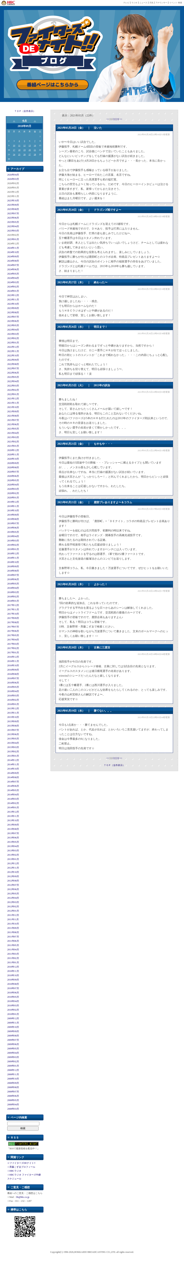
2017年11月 (13, 609)
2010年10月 (13, 975)
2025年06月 (13, 217)
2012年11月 (13, 867)
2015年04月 (13, 743)
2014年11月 (13, 764)
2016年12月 (13, 656)
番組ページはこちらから (52, 84)
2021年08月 (13, 415)
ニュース (143, 3)
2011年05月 (13, 945)
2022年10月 (13, 355)
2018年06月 (13, 579)
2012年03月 (13, 902)
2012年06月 (13, 889)
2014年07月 (13, 781)
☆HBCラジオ (14, 1170)
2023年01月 (13, 342)
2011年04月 (13, 949)
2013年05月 (13, 842)
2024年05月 (13, 273)
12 (24, 145)
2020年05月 (13, 480)
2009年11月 (13, 1022)
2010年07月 (13, 988)
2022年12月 (13, 347)
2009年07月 (13, 1040)
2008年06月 (13, 1096)
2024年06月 (13, 269)
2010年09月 (13, 979)
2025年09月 (13, 204)
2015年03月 (13, 747)
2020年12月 (13, 450)
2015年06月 (13, 734)
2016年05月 (13, 687)
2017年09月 (13, 618)
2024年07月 (13, 265)
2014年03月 (13, 799)
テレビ (126, 3)
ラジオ (134, 3)
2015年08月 (13, 725)
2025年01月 (13, 239)
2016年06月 (13, 682)
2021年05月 (13, 428)
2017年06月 (13, 631)
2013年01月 (13, 859)
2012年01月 (13, 910)
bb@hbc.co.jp (22, 1197)
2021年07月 (13, 420)
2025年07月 (13, 213)
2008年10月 (13, 1078)
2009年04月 (13, 1052)
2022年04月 (13, 381)
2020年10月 (13, 458)
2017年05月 (13, 635)
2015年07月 (13, 730)
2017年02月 (13, 648)
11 (19, 145)
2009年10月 (13, 1027)
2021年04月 (13, 433)
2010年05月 (13, 997)
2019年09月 (13, 514)
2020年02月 (13, 493)
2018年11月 (13, 557)
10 (14, 145)
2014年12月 (13, 760)
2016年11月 (13, 661)
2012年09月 (13, 876)
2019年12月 (13, 502)
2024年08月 (13, 260)
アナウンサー (161, 3)
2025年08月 (13, 209)
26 (24, 154)
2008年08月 (13, 1087)
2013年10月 (13, 820)
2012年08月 (13, 880)
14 (35, 145)
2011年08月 (13, 932)
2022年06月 (13, 372)
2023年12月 (13, 295)
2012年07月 (13, 885)
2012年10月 (13, 872)
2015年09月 (13, 721)
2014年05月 (13, 790)
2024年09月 (13, 256)
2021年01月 (13, 446)
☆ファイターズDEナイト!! (21, 1163)
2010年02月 (13, 1009)
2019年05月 (13, 532)
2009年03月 (13, 1057)
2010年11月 (13, 971)
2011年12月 (13, 915)
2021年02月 (13, 441)
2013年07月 (13, 833)
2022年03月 (13, 385)
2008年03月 (13, 1108)
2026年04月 (13, 174)
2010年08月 (13, 984)
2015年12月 (13, 708)
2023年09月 (13, 308)
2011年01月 (13, 962)
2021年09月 (13, 411)
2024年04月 (13, 278)
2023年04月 (13, 329)
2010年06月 (13, 992)
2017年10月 (13, 613)
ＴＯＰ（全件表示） (24, 111)
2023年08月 (13, 312)
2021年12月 (13, 398)
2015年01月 (13, 755)
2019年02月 (13, 545)
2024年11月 (13, 248)
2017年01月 (13, 652)
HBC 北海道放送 (8, 3)
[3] (118, 119)
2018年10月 (13, 562)
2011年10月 (13, 923)
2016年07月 (13, 678)
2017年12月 (13, 605)
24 (14, 154)
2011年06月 (13, 941)
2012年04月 (13, 898)
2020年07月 (13, 471)
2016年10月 (13, 665)
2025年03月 (13, 230)
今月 (24, 120)
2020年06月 (13, 476)
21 (35, 150)
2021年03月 (13, 437)
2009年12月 (13, 1018)
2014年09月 (13, 773)
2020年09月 (13, 463)
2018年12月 (13, 553)
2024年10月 (13, 252)
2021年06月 (13, 424)
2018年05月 (13, 583)
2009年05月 (13, 1048)
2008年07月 (13, 1091)
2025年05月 (13, 222)
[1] (111, 119)
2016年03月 (13, 695)
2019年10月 (13, 510)
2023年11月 (13, 299)
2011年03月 (13, 953)
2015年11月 (13, 712)
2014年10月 (13, 768)
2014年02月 (13, 803)
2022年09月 (13, 359)
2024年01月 (13, 291)
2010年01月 (13, 1014)
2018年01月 (13, 601)
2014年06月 (13, 786)
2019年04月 (13, 536)
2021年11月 (13, 402)
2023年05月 (13, 325)
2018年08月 (13, 570)
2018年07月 (13, 575)
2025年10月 (13, 200)
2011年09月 (13, 928)
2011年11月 (13, 919)
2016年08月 (13, 674)
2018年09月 (13, 566)
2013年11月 (13, 816)
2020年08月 (13, 467)
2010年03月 (13, 1005)
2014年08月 (13, 777)
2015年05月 (13, 738)
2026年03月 (13, 179)
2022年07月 (13, 368)
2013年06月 (13, 837)
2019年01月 (13, 549)
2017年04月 (13, 639)
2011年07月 (13, 936)
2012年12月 (13, 863)
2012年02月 (13, 906)
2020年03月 (13, 489)
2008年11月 (13, 1074)
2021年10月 (13, 407)
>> (121, 119)
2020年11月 (13, 454)
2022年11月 (13, 351)
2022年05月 (13, 377)
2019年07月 (13, 523)
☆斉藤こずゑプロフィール (21, 1167)
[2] (114, 119)
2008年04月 (13, 1104)
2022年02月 (13, 390)
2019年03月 (13, 540)
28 (35, 154)
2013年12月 (13, 811)
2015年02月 (13, 751)
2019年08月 (13, 519)
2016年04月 (13, 691)
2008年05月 (13, 1100)
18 (19, 150)
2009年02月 (13, 1061)
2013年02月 (13, 854)
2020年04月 (13, 484)
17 (14, 150)
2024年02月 (13, 286)
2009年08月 (13, 1035)
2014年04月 (13, 794)
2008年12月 (13, 1070)
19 (24, 150)
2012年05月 (13, 893)
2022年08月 (13, 364)
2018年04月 (13, 588)
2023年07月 (13, 316)
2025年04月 (13, 226)
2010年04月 (13, 1001)
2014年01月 (13, 807)
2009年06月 (13, 1044)
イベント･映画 (175, 3)
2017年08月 (13, 622)
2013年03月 (13, 850)
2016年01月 (13, 704)
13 (30, 145)
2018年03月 (13, 592)
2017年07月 (13, 626)
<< (108, 119)
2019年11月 (13, 506)
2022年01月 (13, 394)
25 (19, 154)
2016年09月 (13, 669)
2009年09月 (13, 1031)
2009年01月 (13, 1065)
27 (30, 154)
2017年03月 (13, 644)
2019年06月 (13, 527)
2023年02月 (13, 338)
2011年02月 (13, 958)
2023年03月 (13, 334)
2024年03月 (13, 282)
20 (30, 150)
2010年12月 (13, 966)
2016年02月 (13, 700)
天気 (151, 3)
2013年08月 (13, 829)
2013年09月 (13, 824)
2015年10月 (13, 717)
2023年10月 (13, 303)
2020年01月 (13, 497)
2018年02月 (13, 596)
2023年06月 (13, 321)
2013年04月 (13, 846)
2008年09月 (13, 1083)
